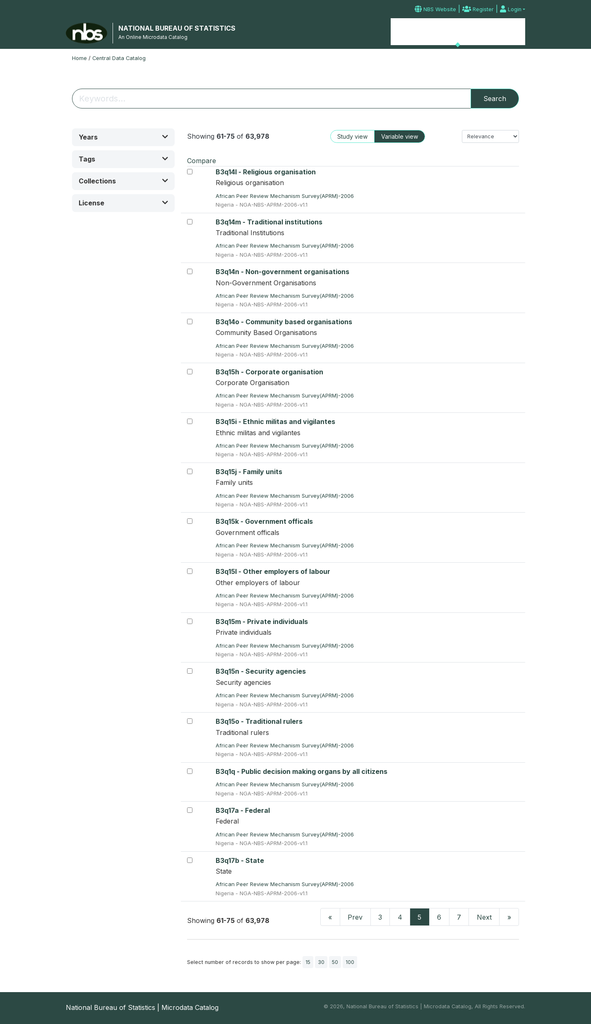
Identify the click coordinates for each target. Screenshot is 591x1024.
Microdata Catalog (457, 31)
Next (484, 917)
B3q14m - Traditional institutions (269, 222)
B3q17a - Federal (243, 810)
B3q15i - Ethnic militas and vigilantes (275, 421)
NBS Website (435, 9)
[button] (123, 137)
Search (494, 98)
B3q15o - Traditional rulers (259, 721)
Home (409, 32)
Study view (352, 136)
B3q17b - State (240, 860)
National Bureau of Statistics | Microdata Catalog (142, 1007)
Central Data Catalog (119, 58)
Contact (510, 32)
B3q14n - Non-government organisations (282, 271)
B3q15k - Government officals (264, 521)
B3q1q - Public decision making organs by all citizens (301, 771)
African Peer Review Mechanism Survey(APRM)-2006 (286, 196)
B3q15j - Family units (249, 471)
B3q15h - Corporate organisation (269, 372)
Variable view (399, 136)
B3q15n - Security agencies (261, 671)
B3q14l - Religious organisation (266, 172)
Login (510, 9)
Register (478, 9)
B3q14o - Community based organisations (284, 322)
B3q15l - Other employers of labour (273, 571)
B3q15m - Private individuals (262, 621)
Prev (355, 917)
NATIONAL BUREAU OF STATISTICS (176, 28)
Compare (201, 161)
